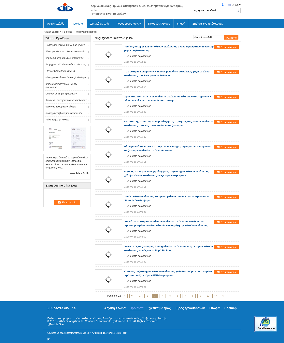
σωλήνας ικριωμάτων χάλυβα (61, 106)
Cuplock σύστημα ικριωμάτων (61, 93)
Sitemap (230, 308)
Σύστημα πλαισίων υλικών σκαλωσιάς (65, 51)
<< (132, 295)
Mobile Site (55, 324)
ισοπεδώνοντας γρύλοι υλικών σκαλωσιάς (61, 86)
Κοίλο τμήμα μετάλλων (57, 119)
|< (125, 295)
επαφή (181, 23)
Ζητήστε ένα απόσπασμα (207, 23)
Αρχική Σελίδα (55, 23)
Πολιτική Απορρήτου (59, 318)
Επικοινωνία (228, 47)
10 (207, 295)
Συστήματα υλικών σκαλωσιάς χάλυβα (65, 45)
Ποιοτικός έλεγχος (159, 23)
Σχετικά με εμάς (99, 23)
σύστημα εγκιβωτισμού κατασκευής (64, 113)
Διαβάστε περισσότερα (139, 56)
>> (215, 295)
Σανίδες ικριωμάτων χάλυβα (60, 71)
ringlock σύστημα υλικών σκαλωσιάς (65, 58)
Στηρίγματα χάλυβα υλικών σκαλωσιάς (66, 64)
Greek (235, 4)
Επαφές (214, 308)
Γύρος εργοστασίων (129, 23)
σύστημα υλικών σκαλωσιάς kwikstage (66, 77)
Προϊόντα (77, 23)
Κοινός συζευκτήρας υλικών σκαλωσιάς (66, 100)
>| (223, 295)
